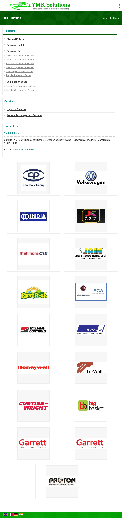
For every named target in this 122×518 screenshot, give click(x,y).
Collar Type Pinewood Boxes (20, 55)
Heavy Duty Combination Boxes (21, 86)
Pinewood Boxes (15, 51)
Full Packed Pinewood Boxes (20, 63)
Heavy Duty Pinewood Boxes (20, 67)
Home (104, 18)
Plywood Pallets (15, 39)
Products (10, 30)
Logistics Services (16, 109)
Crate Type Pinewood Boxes (20, 59)
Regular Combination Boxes (20, 90)
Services (9, 101)
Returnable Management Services (24, 115)
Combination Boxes (17, 82)
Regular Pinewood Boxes (18, 75)
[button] (24, 149)
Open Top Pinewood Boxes (19, 71)
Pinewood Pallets (16, 45)
